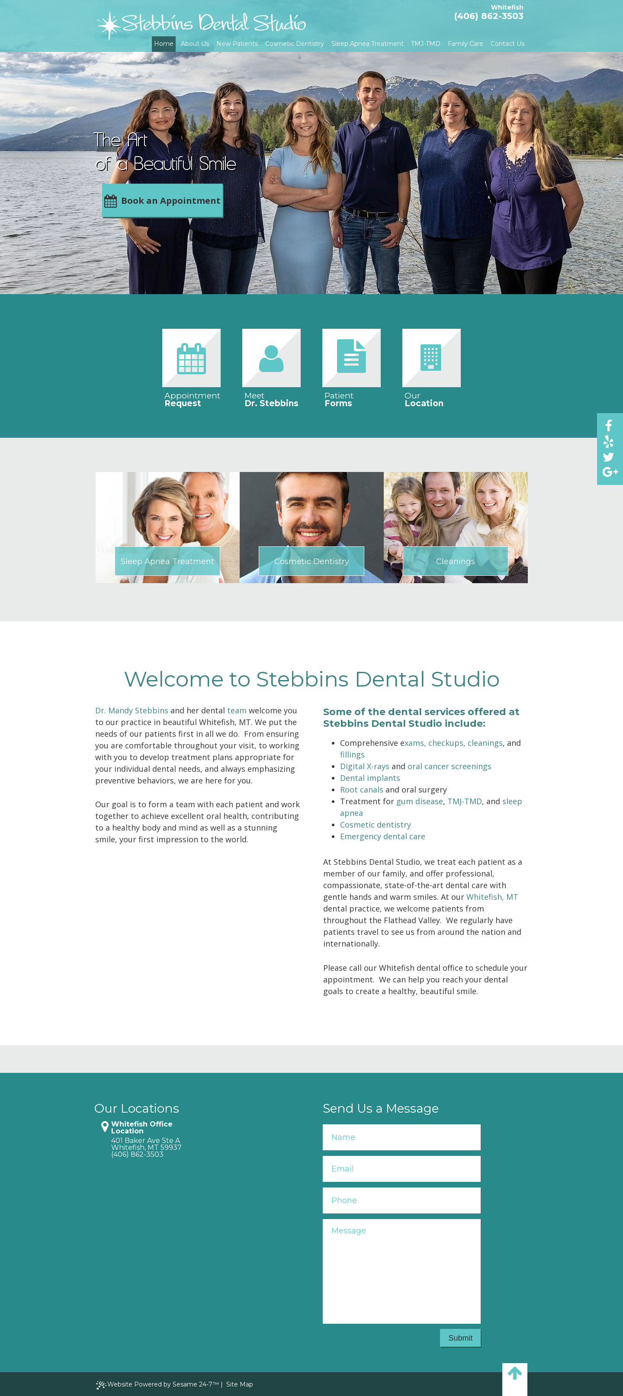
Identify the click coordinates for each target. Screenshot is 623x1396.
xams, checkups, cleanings (454, 743)
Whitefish (507, 7)
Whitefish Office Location (142, 1128)
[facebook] (608, 425)
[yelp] (608, 441)
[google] (608, 472)
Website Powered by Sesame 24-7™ (157, 1385)
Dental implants (370, 778)
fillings (352, 754)
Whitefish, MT (492, 897)
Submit (460, 1338)
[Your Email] (402, 1169)
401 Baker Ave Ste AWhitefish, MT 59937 (146, 1144)
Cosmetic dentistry (375, 824)
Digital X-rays (364, 766)
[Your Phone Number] (402, 1200)
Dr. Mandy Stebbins (131, 710)
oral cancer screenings (449, 766)
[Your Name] (402, 1137)
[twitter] (608, 456)
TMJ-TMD (464, 801)
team (237, 710)
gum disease (419, 801)
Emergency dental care (382, 836)
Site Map (239, 1384)
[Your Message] (402, 1271)
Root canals (361, 789)
